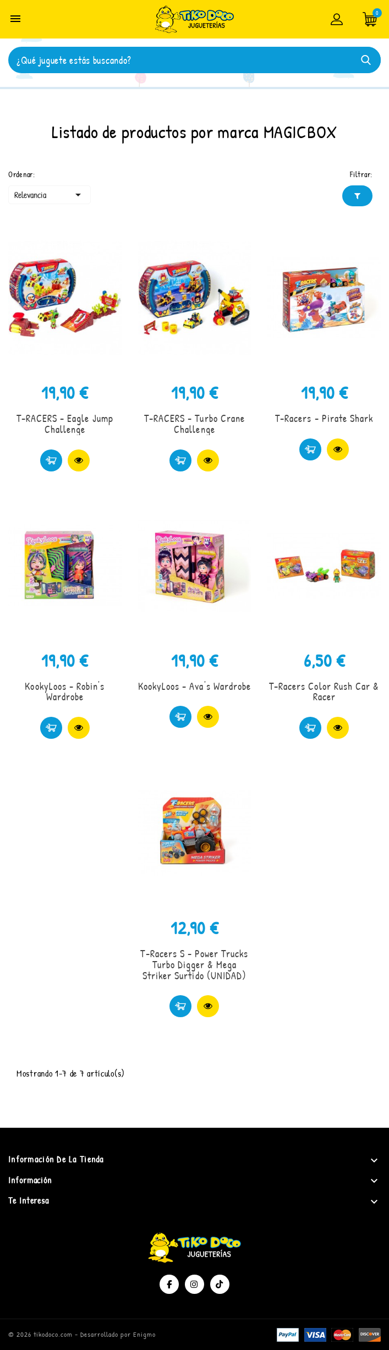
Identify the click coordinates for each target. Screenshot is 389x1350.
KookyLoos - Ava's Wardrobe (194, 686)
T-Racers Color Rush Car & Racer (324, 691)
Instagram (194, 1284)
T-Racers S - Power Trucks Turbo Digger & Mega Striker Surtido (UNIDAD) (194, 965)
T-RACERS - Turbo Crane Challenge (194, 423)
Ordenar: (21, 174)
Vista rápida (79, 460)
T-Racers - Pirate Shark (324, 418)
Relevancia (49, 194)
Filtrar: (361, 174)
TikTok (219, 1284)
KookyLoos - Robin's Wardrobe (65, 691)
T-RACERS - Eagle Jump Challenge (65, 423)
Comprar (51, 460)
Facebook (169, 1284)
